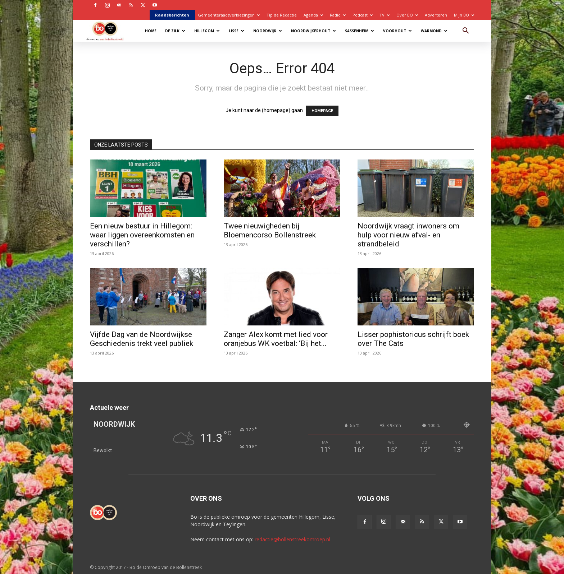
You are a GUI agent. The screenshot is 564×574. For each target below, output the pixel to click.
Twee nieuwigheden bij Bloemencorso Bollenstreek (270, 230)
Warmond (434, 30)
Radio (338, 15)
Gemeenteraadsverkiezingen (229, 15)
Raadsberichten (172, 15)
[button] (465, 31)
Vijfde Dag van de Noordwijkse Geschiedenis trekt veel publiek (141, 339)
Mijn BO (464, 15)
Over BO (407, 15)
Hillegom (207, 30)
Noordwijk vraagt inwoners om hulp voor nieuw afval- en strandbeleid (408, 235)
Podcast (362, 15)
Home (150, 30)
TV (384, 15)
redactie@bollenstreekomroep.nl (292, 539)
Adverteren (436, 15)
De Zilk (175, 30)
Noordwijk (267, 30)
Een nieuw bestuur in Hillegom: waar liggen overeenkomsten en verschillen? (142, 235)
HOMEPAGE (322, 110)
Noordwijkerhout (313, 30)
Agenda (313, 15)
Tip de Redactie (282, 15)
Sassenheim (359, 30)
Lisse (236, 30)
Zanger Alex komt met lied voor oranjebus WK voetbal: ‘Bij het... (276, 339)
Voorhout (397, 30)
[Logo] (108, 30)
